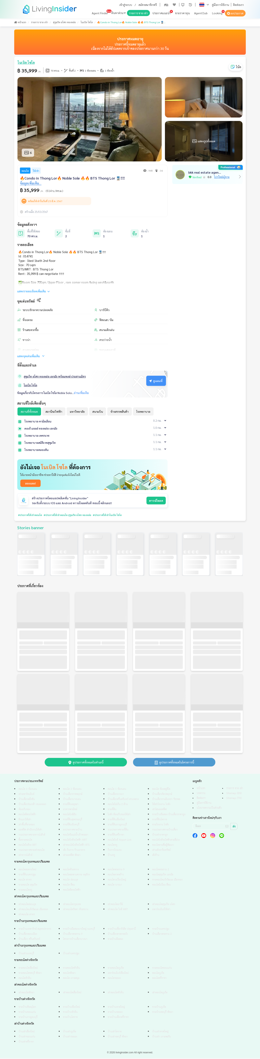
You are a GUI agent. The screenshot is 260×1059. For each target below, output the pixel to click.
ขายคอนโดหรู (25, 891)
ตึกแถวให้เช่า (24, 820)
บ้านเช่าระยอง (70, 1037)
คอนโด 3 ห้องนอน (27, 790)
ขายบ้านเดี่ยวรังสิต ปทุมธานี (122, 930)
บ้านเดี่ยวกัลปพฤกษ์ (162, 795)
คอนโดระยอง (114, 979)
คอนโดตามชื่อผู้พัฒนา (163, 846)
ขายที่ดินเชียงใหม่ (116, 820)
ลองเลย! (30, 483)
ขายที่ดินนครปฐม (27, 875)
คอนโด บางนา (115, 885)
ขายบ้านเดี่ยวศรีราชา (118, 1018)
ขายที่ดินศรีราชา (116, 835)
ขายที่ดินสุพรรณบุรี (72, 820)
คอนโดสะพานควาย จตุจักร (76, 875)
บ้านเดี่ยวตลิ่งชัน (26, 800)
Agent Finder (100, 13)
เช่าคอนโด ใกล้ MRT (118, 910)
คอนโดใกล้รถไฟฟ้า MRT (75, 840)
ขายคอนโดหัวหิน (71, 969)
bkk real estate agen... (204, 172)
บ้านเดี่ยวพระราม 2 (162, 935)
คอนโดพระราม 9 (116, 870)
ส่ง (234, 827)
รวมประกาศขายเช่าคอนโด (31, 851)
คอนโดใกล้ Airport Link (119, 840)
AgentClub (201, 13)
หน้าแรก (201, 789)
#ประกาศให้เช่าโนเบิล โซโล (117, 515)
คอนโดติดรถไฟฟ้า (27, 815)
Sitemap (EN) (234, 794)
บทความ (201, 794)
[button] (182, 5)
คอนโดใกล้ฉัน (69, 815)
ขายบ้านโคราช (70, 1018)
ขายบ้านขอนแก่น (27, 1013)
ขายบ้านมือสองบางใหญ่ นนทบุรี (79, 930)
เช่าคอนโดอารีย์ (115, 905)
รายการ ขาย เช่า (138, 13)
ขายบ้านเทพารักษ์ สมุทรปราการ (34, 930)
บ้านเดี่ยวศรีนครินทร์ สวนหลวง (123, 800)
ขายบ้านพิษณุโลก (27, 1008)
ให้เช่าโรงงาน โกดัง (161, 805)
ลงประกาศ (235, 13)
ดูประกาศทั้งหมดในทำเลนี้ (85, 763)
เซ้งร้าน (155, 856)
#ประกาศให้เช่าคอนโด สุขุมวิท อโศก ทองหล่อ (73, 515)
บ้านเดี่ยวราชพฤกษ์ (72, 795)
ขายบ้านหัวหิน (70, 1013)
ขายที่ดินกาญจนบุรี (117, 825)
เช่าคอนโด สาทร (26, 915)
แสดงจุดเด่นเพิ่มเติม (31, 356)
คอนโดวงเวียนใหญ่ (117, 880)
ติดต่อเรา (238, 5)
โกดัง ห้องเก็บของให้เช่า (119, 815)
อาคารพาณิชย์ (70, 810)
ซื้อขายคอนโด (25, 840)
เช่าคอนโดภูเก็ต (159, 993)
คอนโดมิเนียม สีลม (161, 885)
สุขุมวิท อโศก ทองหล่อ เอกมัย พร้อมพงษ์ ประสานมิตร (55, 376)
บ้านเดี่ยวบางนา (116, 795)
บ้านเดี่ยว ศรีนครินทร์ (29, 940)
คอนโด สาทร (24, 880)
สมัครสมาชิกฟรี (148, 5)
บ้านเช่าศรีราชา (26, 1042)
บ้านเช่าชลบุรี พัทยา (118, 1037)
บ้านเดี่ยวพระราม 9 (72, 935)
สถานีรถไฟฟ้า (54, 411)
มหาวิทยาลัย (77, 411)
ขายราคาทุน (182, 13)
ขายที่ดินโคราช (159, 820)
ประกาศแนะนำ (161, 13)
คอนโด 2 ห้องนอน (72, 790)
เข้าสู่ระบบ (125, 5)
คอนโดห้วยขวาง (71, 870)
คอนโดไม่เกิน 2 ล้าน (118, 805)
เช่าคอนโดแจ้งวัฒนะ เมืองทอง (33, 910)
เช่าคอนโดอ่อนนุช (27, 905)
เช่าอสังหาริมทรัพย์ (161, 851)
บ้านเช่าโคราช (114, 1032)
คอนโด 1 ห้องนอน (117, 790)
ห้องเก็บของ (24, 810)
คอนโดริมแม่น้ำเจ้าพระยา (75, 835)
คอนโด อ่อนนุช (70, 880)
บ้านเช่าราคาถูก (160, 835)
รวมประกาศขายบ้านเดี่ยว (165, 830)
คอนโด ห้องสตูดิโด (161, 790)
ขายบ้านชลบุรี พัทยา (162, 1013)
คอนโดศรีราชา (159, 979)
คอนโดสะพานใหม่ (27, 870)
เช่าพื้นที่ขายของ (26, 825)
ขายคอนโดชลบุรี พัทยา (30, 974)
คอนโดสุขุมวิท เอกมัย (162, 875)
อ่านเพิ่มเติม (81, 393)
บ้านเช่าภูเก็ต (69, 1032)
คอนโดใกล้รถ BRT (27, 846)
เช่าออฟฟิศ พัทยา (71, 856)
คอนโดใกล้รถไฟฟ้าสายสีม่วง (166, 840)
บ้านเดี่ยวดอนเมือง (27, 935)
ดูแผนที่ (155, 381)
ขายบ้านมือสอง (115, 940)
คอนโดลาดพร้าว (116, 875)
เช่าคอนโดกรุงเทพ (72, 905)
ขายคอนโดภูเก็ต (116, 969)
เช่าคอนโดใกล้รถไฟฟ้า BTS (76, 846)
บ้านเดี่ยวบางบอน (72, 800)
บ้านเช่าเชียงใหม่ (26, 1032)
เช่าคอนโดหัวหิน (116, 993)
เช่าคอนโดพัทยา (26, 993)
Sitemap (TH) (234, 799)
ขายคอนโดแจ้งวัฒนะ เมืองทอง (167, 880)
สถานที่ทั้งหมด (29, 411)
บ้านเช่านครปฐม (71, 954)
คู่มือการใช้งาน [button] (220, 5)
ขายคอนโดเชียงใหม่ (28, 969)
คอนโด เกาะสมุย (71, 979)
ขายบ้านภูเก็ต (159, 1008)
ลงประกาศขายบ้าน (72, 830)
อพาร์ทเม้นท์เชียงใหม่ (118, 974)
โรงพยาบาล (143, 411)
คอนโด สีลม (69, 885)
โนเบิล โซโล (30, 385)
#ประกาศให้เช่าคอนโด (31, 515)
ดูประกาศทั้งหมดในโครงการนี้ (174, 763)
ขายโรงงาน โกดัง (160, 825)
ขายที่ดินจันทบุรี (71, 825)
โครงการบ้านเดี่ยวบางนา (75, 940)
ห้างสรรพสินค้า (119, 411)
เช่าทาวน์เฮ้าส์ (25, 856)
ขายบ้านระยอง (115, 1013)
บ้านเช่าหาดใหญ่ (160, 1032)
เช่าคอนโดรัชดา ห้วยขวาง (75, 910)
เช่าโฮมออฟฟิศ (159, 810)
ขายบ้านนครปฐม (160, 930)
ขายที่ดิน (112, 810)
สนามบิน (97, 411)
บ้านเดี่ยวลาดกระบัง (118, 935)
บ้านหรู (111, 856)
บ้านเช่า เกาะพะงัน (161, 1037)
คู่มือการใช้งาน (204, 804)
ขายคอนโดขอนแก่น (162, 969)
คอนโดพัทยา (69, 974)
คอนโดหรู (112, 846)
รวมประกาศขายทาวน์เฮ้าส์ (31, 835)
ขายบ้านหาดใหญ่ (116, 1008)
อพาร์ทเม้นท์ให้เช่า (161, 910)
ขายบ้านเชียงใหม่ (71, 1008)
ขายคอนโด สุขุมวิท (27, 885)
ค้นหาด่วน (118, 13)
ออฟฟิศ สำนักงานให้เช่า (30, 830)
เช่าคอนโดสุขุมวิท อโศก (163, 905)
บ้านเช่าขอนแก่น (26, 1037)
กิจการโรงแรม (114, 851)
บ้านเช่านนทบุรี (26, 954)
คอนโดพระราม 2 (160, 870)
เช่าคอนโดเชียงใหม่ (72, 993)
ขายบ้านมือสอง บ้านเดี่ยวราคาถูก (168, 815)
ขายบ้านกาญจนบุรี (27, 1018)
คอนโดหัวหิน (24, 979)
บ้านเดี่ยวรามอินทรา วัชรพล (166, 800)
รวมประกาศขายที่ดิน (118, 830)
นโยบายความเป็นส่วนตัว (209, 809)
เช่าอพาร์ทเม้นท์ (26, 795)
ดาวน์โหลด (156, 500)
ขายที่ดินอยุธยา (70, 805)
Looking (217, 13)
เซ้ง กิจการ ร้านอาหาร (74, 851)
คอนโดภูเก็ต (158, 974)
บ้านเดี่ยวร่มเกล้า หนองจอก (32, 805)
